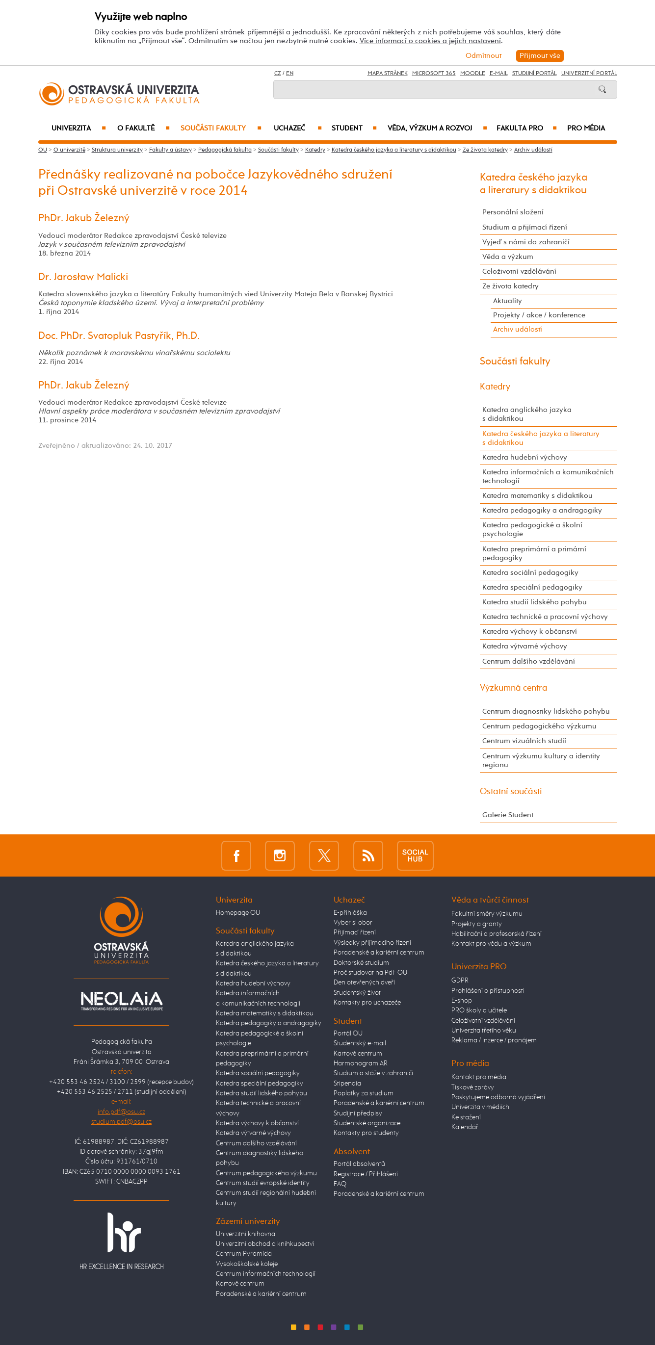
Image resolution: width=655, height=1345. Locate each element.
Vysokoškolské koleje (247, 1264)
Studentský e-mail (360, 1043)
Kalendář (464, 1127)
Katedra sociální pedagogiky (530, 572)
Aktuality (507, 301)
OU (42, 150)
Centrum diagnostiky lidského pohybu (546, 711)
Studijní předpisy (358, 1113)
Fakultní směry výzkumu (487, 913)
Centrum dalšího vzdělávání (528, 661)
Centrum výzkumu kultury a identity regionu (541, 760)
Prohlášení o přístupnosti (487, 990)
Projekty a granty (476, 924)
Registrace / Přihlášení (366, 1174)
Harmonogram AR (361, 1063)
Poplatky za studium (363, 1093)
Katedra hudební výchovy (524, 457)
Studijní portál (534, 74)
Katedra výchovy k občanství (529, 631)
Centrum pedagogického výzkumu (539, 726)
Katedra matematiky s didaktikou (537, 495)
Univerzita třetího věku (483, 1030)
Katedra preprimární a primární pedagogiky (534, 553)
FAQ (340, 1184)
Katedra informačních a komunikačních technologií (548, 476)
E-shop (461, 1000)
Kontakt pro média (478, 1077)
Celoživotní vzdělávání (519, 271)
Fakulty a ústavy (170, 150)
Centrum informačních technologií (265, 1273)
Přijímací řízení (355, 932)
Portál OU (348, 1033)
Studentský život (357, 992)
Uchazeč (298, 128)
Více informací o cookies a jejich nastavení (430, 41)
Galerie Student (507, 815)
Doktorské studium (361, 962)
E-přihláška (350, 912)
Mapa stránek (387, 74)
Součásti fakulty (221, 128)
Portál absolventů (359, 1164)
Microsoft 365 (434, 74)
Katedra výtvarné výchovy (524, 646)
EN (289, 74)
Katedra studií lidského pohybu (534, 602)
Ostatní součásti (511, 791)
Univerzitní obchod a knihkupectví (265, 1244)
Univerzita (79, 128)
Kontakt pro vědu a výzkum (491, 943)
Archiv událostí (533, 150)
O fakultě (143, 128)
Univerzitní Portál (589, 74)
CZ (277, 74)
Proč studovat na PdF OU (370, 972)
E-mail (499, 74)
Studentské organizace (367, 1123)
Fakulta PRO (527, 128)
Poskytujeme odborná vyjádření (498, 1097)
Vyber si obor (353, 922)
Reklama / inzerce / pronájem (494, 1040)
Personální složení (513, 212)
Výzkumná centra (514, 688)
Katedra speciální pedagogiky (532, 587)
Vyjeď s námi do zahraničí (526, 242)
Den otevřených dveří (364, 982)
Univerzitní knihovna (245, 1234)
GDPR (460, 980)
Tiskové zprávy (472, 1087)
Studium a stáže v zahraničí (373, 1073)
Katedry (315, 150)
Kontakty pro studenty (366, 1133)
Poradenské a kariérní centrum (261, 1294)
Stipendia (347, 1083)
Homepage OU (238, 912)
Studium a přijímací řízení (524, 227)
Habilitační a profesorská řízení (496, 934)
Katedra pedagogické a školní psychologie (532, 529)
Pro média (586, 128)
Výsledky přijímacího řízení (372, 942)
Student (354, 128)
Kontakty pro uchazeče (367, 1002)
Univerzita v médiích (480, 1107)
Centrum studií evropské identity (263, 1183)
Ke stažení (466, 1117)
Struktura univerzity (117, 150)
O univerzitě (69, 150)
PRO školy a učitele (479, 1010)
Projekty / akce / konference (539, 315)
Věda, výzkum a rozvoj (437, 128)
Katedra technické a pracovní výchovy (545, 617)
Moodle (472, 74)
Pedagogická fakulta (225, 150)
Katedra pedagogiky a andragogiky (542, 510)
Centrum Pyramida (244, 1253)
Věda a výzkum (507, 256)
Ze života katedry (485, 150)
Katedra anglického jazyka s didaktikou (527, 414)
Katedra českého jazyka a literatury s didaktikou (394, 150)
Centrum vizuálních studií (524, 741)
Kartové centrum (240, 1283)
